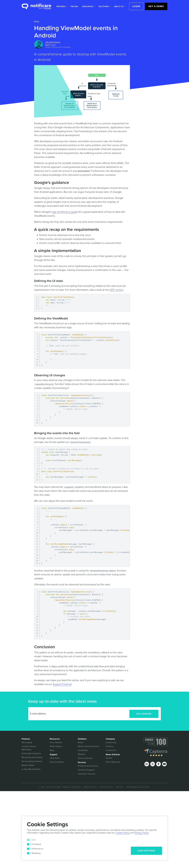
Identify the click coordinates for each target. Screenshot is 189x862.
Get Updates (143, 714)
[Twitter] (152, 764)
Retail (80, 742)
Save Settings (146, 850)
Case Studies (56, 742)
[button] (61, 6)
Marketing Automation (32, 757)
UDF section (116, 289)
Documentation (57, 762)
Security (120, 787)
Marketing (36, 853)
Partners (110, 746)
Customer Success (86, 773)
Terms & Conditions (71, 787)
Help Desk (54, 758)
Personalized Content (32, 761)
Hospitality (83, 750)
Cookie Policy (106, 787)
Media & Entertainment (88, 746)
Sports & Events (85, 758)
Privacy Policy (90, 787)
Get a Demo (156, 6)
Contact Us (111, 750)
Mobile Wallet (28, 765)
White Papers (56, 746)
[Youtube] (164, 764)
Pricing (74, 6)
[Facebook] (158, 764)
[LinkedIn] (146, 764)
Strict (34, 840)
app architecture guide (64, 212)
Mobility (81, 754)
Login (136, 6)
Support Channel (62, 684)
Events (109, 758)
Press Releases (113, 762)
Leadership (111, 742)
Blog (36, 21)
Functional (36, 844)
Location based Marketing (29, 748)
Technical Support (86, 770)
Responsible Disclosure (138, 787)
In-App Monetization (31, 769)
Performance (37, 848)
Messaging (27, 742)
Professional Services (88, 766)
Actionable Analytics (31, 753)
